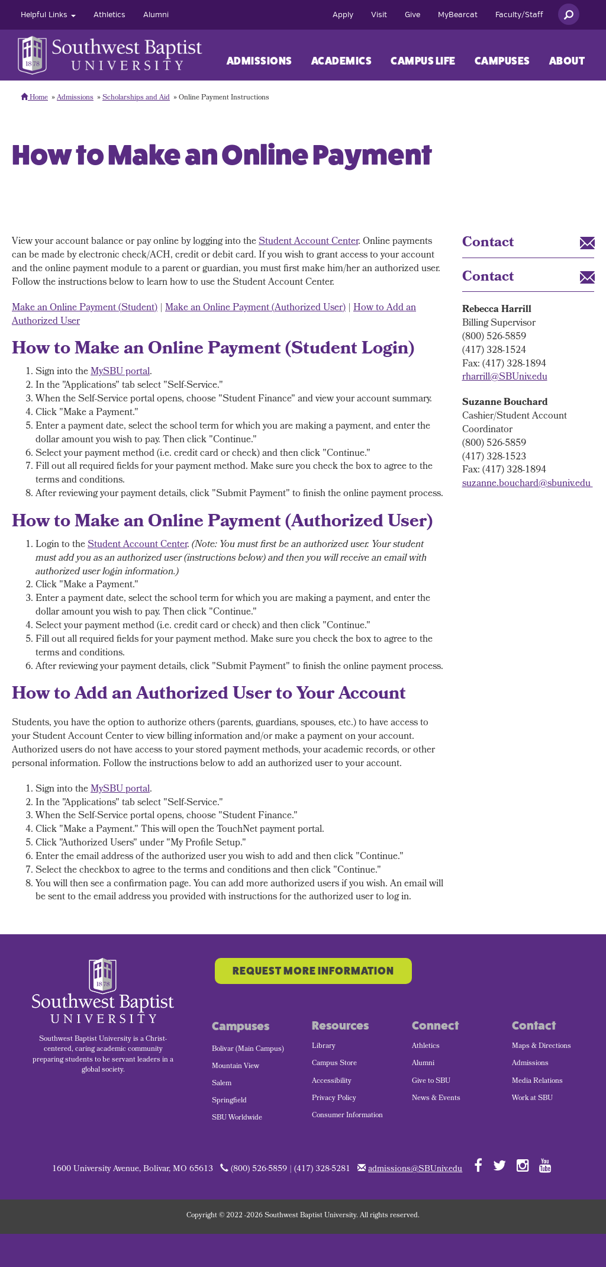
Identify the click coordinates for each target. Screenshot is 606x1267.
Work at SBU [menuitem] (532, 1099)
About (567, 61)
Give (412, 15)
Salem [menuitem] (221, 1084)
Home (34, 98)
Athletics (109, 15)
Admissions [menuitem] (530, 1064)
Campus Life (423, 61)
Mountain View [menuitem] (235, 1067)
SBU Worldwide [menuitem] (237, 1118)
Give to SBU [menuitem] (431, 1082)
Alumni (156, 15)
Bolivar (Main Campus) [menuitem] (248, 1050)
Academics (341, 61)
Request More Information (313, 971)
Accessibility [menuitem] (332, 1082)
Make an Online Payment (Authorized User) (255, 308)
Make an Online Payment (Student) (84, 308)
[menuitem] (48, 15)
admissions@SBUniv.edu (415, 1169)
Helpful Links (48, 15)
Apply (343, 15)
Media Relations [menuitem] (537, 1082)
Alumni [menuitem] (423, 1064)
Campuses (502, 61)
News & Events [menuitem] (436, 1099)
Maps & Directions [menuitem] (541, 1047)
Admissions (259, 61)
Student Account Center (308, 242)
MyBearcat (458, 15)
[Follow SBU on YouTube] (545, 1165)
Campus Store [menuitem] (334, 1064)
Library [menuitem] (324, 1047)
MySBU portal (120, 372)
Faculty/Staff (519, 15)
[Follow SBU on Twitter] (499, 1165)
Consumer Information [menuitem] (347, 1116)
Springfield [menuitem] (229, 1101)
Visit (379, 15)
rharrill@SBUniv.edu (504, 377)
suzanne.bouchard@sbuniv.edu (527, 484)
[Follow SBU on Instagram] (523, 1165)
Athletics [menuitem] (426, 1047)
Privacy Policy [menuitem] (334, 1099)
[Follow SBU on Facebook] (478, 1165)
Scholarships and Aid (136, 98)
